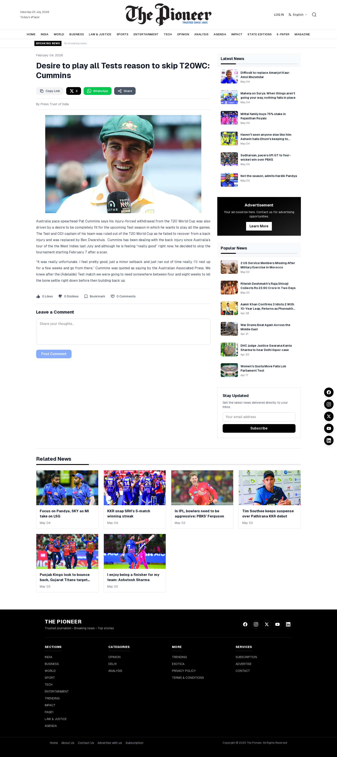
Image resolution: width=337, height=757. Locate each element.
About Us (67, 743)
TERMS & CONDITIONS (188, 677)
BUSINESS (76, 34)
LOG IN (279, 14)
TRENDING (52, 698)
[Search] (314, 14)
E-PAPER (283, 34)
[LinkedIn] (329, 440)
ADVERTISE (243, 664)
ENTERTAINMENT (146, 34)
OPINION (183, 34)
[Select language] (297, 14)
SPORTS (123, 34)
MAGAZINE (302, 34)
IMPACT (236, 34)
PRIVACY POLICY (184, 670)
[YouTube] (329, 428)
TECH (168, 34)
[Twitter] (329, 416)
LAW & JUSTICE (100, 34)
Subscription (134, 743)
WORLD (59, 34)
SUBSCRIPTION (246, 657)
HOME (31, 34)
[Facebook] (329, 392)
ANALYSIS (201, 34)
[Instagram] (329, 404)
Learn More (259, 226)
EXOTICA (178, 664)
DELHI (112, 664)
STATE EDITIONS (260, 34)
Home (54, 743)
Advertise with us (110, 743)
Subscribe (259, 428)
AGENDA (220, 34)
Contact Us (86, 743)
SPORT (50, 677)
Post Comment (53, 354)
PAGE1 (49, 712)
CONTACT (243, 670)
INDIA (45, 34)
